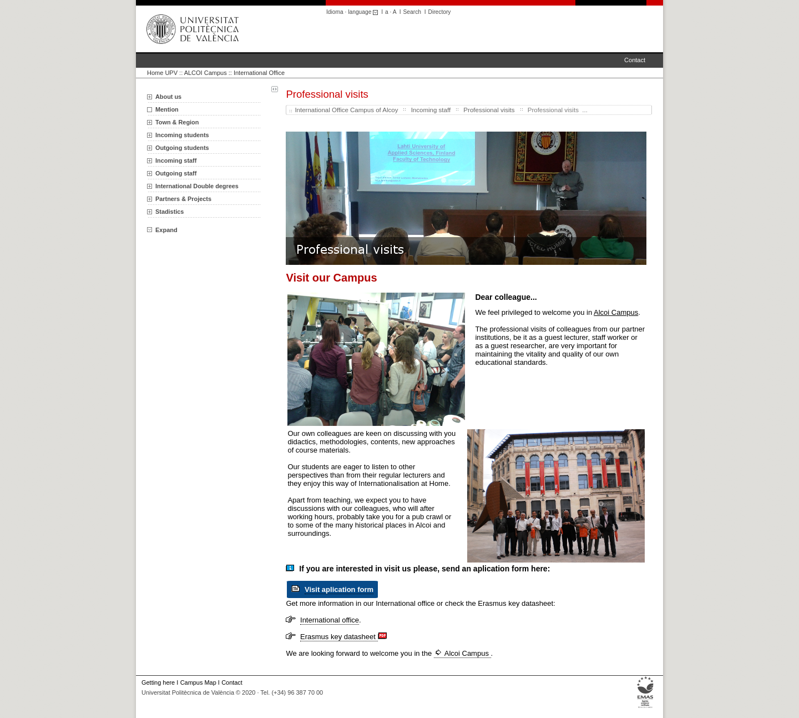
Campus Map (198, 682)
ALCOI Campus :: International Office (234, 72)
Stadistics (169, 211)
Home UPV (162, 72)
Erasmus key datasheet (338, 636)
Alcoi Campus (462, 653)
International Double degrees (197, 186)
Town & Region (177, 122)
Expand (162, 230)
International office (329, 620)
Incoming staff (175, 160)
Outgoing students (182, 147)
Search (412, 12)
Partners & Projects (183, 198)
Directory (439, 12)
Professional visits (488, 110)
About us (168, 96)
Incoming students (182, 135)
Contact (634, 60)
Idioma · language (353, 12)
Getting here (158, 682)
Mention (167, 109)
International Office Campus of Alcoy (346, 110)
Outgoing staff (175, 173)
